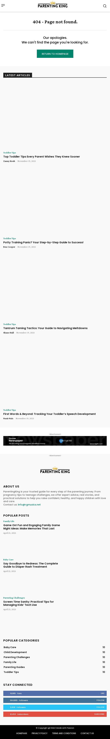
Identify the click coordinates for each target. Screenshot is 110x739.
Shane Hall (8, 332)
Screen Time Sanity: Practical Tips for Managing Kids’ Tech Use (28, 603)
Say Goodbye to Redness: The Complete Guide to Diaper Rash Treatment (30, 565)
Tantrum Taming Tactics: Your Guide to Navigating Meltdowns (45, 328)
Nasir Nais (8, 418)
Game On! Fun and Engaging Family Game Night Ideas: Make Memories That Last (31, 526)
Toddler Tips (9, 152)
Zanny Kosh (9, 161)
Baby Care (8, 559)
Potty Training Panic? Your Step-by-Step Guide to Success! (43, 242)
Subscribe (99, 714)
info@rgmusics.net (29, 504)
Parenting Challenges (14, 598)
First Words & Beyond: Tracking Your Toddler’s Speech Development (49, 414)
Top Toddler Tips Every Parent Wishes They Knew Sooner (41, 157)
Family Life (8, 521)
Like (102, 693)
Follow (100, 700)
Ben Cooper (9, 246)
